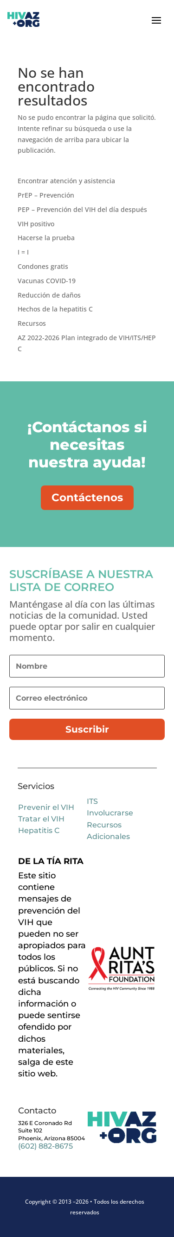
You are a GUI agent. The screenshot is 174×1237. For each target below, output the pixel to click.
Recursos (32, 323)
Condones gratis (43, 266)
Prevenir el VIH (46, 807)
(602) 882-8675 (45, 1146)
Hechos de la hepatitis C (55, 309)
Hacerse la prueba (46, 237)
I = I (23, 252)
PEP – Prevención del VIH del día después (82, 209)
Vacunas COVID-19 (47, 280)
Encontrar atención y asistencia (66, 180)
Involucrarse (110, 812)
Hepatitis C (38, 830)
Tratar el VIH (41, 818)
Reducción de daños (49, 295)
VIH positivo (36, 223)
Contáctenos (87, 497)
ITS (92, 801)
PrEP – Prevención (46, 195)
